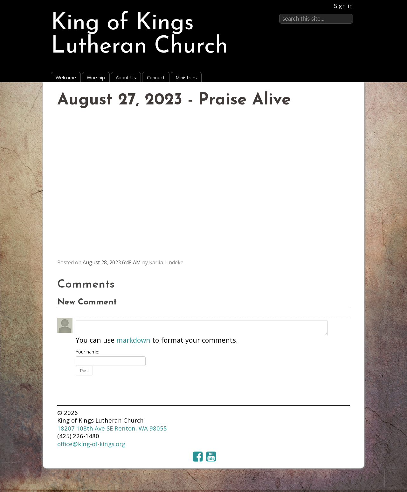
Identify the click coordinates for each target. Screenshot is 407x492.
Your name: (87, 352)
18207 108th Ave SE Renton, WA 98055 (112, 428)
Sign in (343, 6)
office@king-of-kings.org (91, 444)
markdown (133, 340)
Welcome (66, 77)
